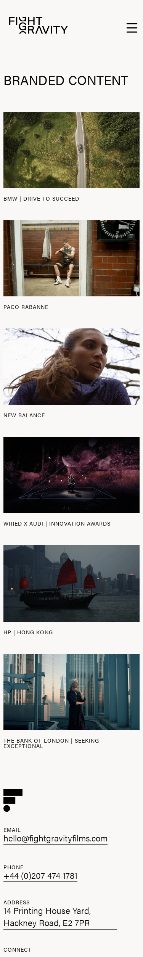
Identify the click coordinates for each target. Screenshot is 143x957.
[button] (133, 25)
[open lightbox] (71, 150)
